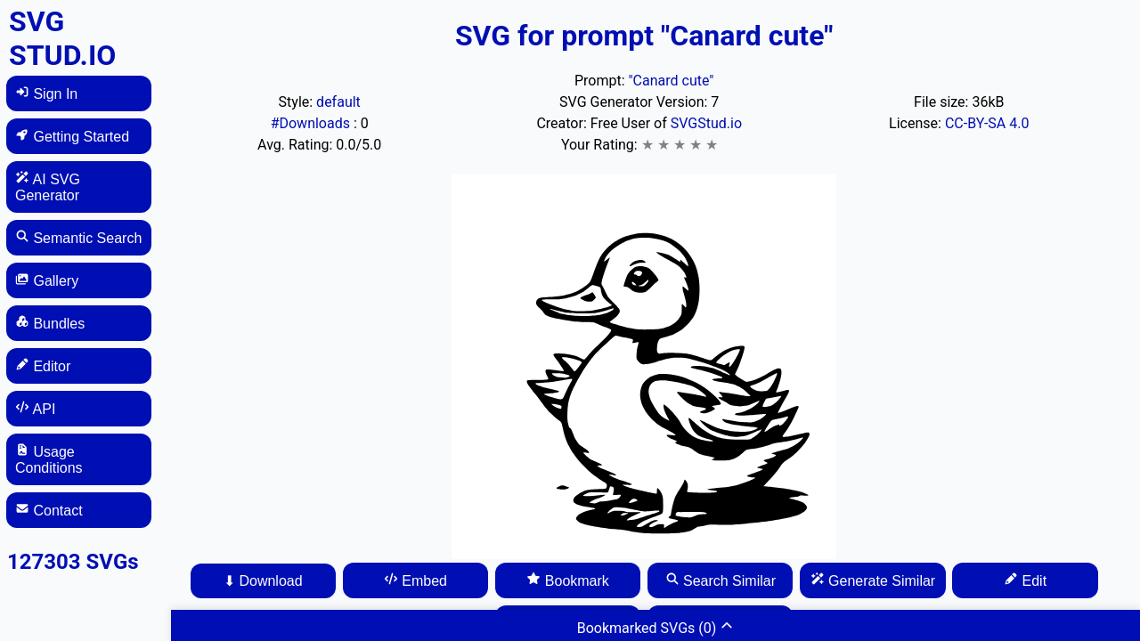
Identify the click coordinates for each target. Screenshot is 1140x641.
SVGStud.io (706, 123)
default (338, 101)
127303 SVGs (73, 561)
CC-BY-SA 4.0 (987, 123)
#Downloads (312, 123)
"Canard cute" (670, 80)
